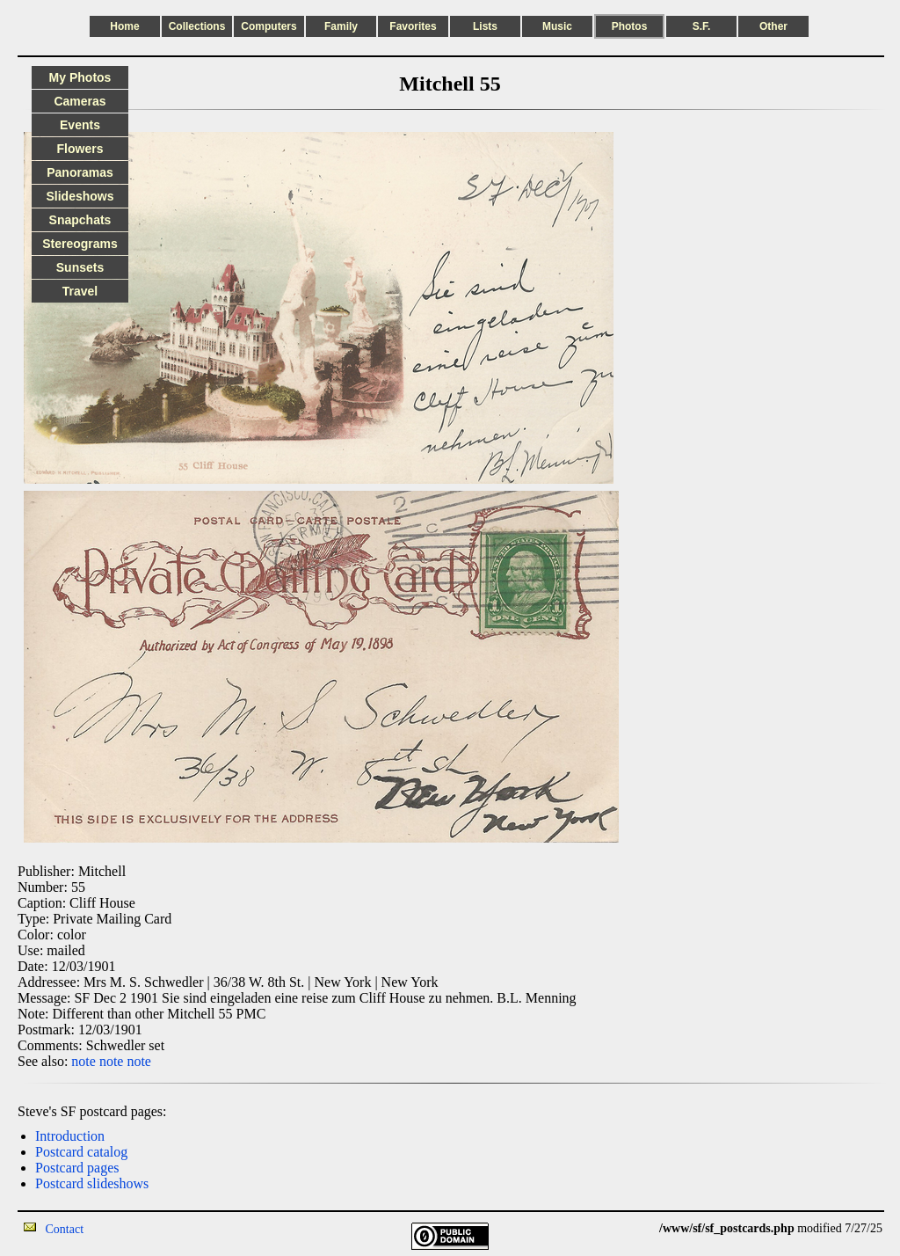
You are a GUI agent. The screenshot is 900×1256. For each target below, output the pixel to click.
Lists (485, 26)
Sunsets (80, 267)
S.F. (702, 26)
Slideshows (79, 196)
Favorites (412, 26)
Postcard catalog (81, 1151)
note (83, 1061)
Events (80, 125)
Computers (268, 26)
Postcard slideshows (92, 1183)
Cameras (79, 101)
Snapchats (80, 220)
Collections (197, 26)
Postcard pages (77, 1167)
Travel (80, 291)
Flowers (80, 149)
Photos (630, 26)
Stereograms (80, 244)
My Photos (80, 77)
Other (773, 26)
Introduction (70, 1135)
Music (557, 26)
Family (341, 26)
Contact (65, 1229)
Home (124, 26)
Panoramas (79, 172)
